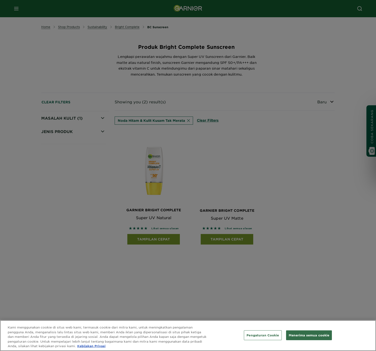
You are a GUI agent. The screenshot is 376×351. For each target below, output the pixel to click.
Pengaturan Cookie (263, 335)
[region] (188, 335)
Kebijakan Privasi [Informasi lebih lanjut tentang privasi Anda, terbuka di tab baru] (91, 346)
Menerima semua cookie (309, 335)
